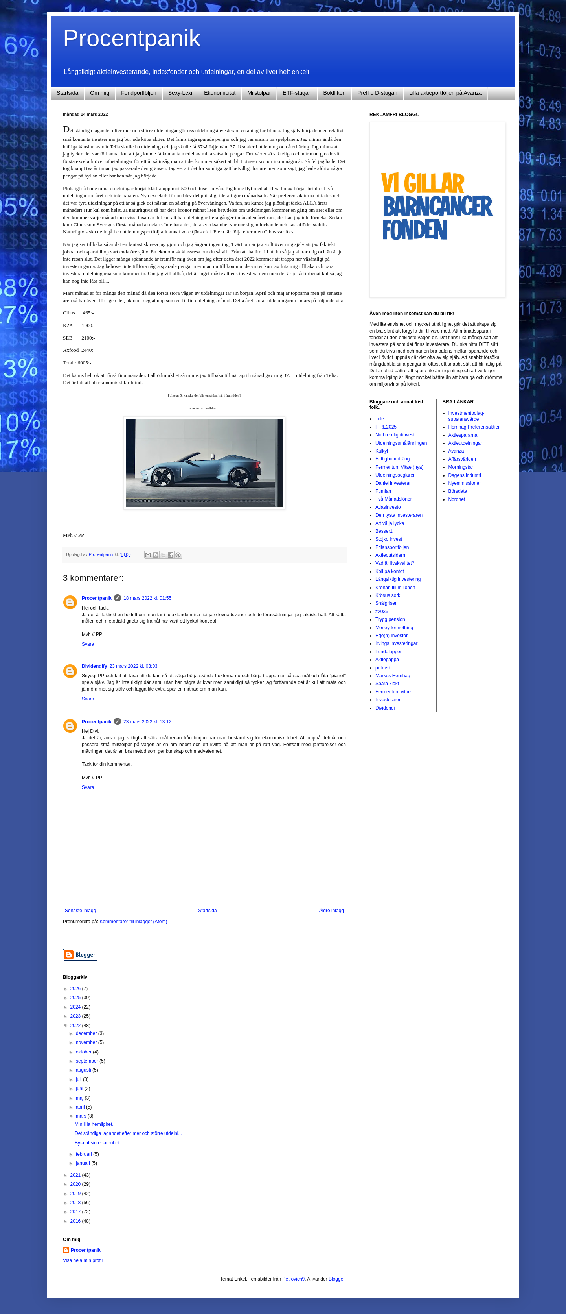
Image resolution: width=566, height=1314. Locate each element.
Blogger (337, 1279)
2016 (76, 1221)
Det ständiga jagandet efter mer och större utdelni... (128, 1133)
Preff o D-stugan (377, 93)
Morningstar (460, 467)
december (87, 1033)
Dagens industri (464, 475)
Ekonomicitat (219, 93)
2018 (76, 1202)
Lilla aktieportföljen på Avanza (445, 93)
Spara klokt (387, 683)
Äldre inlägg (331, 910)
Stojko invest (388, 539)
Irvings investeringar (396, 643)
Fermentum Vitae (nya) (399, 467)
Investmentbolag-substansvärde (466, 415)
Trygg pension (390, 619)
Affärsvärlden (462, 459)
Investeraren (388, 699)
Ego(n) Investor (391, 635)
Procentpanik (131, 38)
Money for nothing (394, 627)
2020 (76, 1184)
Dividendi (385, 708)
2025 (76, 997)
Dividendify (94, 666)
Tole (379, 418)
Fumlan (383, 491)
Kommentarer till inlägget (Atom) (133, 921)
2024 (76, 1007)
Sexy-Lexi (180, 93)
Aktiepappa (387, 659)
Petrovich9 (294, 1279)
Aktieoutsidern (390, 555)
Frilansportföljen (392, 547)
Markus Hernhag (392, 675)
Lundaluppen (388, 651)
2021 (76, 1175)
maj (80, 1098)
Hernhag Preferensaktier (474, 427)
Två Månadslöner (393, 499)
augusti (84, 1070)
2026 (76, 988)
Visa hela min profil (83, 1260)
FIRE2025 (386, 427)
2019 (76, 1193)
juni (80, 1088)
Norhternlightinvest (395, 435)
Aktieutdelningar (465, 443)
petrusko (384, 668)
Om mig (99, 93)
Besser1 (384, 531)
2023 (76, 1016)
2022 (76, 1025)
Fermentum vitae (393, 692)
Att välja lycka (389, 523)
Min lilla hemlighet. (94, 1124)
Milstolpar (259, 93)
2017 (76, 1211)
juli (79, 1079)
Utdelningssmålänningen (401, 443)
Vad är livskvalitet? (394, 563)
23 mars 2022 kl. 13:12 (147, 721)
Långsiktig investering (398, 579)
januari (83, 1163)
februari (84, 1154)
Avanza (456, 451)
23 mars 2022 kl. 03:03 (134, 666)
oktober (84, 1052)
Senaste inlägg (80, 910)
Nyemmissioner (464, 483)
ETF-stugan (297, 93)
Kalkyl (381, 451)
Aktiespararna (463, 435)
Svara (88, 644)
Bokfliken (334, 93)
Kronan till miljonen (395, 587)
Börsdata (457, 491)
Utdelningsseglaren (395, 475)
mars (82, 1116)
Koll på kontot (389, 571)
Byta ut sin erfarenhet (97, 1143)
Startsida (67, 93)
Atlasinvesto (388, 507)
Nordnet (456, 499)
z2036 (381, 611)
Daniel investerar (393, 483)
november (87, 1042)
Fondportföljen (138, 93)
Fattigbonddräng (392, 459)
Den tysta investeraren (399, 515)
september (87, 1061)
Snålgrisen (386, 603)
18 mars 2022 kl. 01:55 (147, 598)
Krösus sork (387, 595)
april (81, 1107)
